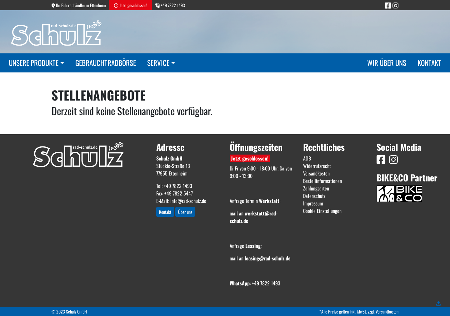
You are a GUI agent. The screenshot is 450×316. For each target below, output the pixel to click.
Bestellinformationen (322, 181)
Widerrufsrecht (317, 166)
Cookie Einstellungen (322, 211)
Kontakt (429, 62)
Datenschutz (314, 196)
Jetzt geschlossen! (249, 158)
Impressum (313, 203)
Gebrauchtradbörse (105, 62)
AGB (307, 158)
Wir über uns (386, 62)
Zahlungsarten (316, 188)
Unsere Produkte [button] (33, 62)
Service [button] (158, 62)
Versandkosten (316, 173)
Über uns (185, 212)
